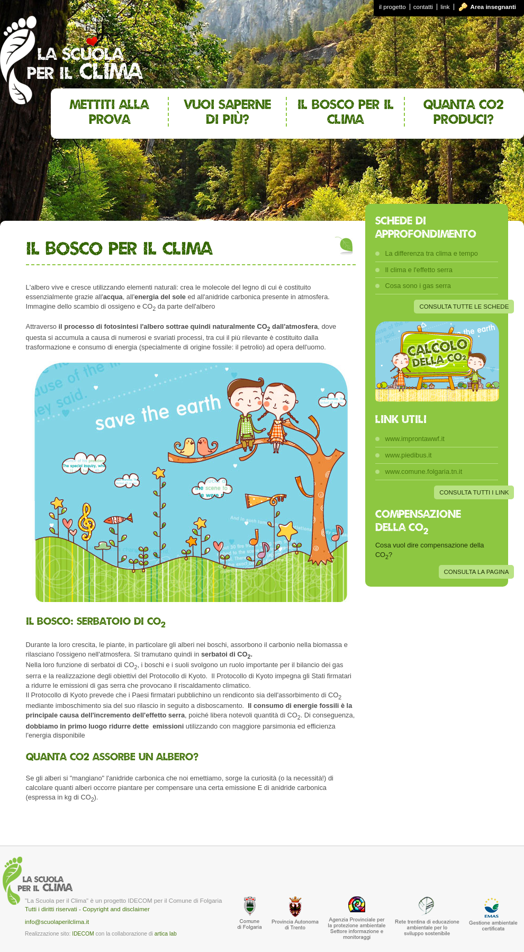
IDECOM (83, 934)
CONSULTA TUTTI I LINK (474, 492)
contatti (423, 7)
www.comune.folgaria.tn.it (423, 471)
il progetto (392, 7)
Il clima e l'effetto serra (418, 270)
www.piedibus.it (408, 455)
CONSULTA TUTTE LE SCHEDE (464, 306)
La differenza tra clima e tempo (431, 253)
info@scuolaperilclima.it (57, 922)
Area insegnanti (493, 7)
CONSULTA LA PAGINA (476, 572)
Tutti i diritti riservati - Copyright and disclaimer (87, 909)
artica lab (166, 934)
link (444, 7)
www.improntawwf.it (414, 439)
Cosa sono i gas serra (417, 286)
